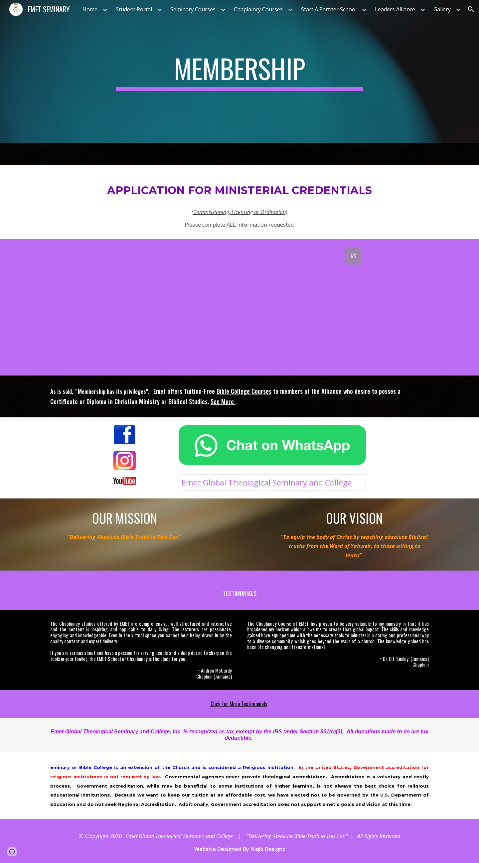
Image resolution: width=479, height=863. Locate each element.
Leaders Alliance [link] (395, 9)
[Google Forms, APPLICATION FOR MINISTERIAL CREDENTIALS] (239, 307)
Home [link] (89, 9)
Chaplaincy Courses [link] (258, 9)
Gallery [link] (442, 9)
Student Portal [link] (134, 9)
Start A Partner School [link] (329, 9)
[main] (239, 71)
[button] (471, 9)
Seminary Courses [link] (193, 9)
